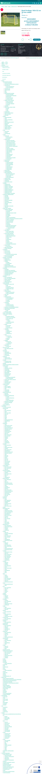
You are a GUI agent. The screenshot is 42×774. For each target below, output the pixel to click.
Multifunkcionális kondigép (10, 226)
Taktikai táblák (8, 176)
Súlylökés (6, 124)
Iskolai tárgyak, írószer (8, 425)
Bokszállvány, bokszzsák (9, 401)
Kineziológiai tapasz (9, 102)
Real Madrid (5, 423)
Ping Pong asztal (7, 253)
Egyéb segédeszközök (10, 177)
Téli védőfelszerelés (8, 353)
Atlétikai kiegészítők (8, 117)
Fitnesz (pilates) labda (10, 231)
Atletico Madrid (5, 465)
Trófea (7, 110)
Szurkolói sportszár (8, 431)
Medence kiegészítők (8, 281)
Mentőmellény (7, 372)
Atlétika (4, 116)
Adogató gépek (8, 323)
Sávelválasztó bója (8, 373)
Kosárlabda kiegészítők (8, 273)
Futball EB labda (9, 169)
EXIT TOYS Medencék (8, 277)
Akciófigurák (7, 441)
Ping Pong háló (7, 250)
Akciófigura (6, 597)
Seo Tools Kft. (39, 57)
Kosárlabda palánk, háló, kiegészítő (11, 271)
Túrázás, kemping (6, 384)
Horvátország (5, 619)
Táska (6, 418)
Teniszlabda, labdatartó (10, 316)
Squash (6, 324)
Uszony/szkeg (5, 699)
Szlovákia (4, 661)
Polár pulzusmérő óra (9, 87)
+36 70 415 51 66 (3, 49)
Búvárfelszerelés (7, 374)
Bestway (4, 709)
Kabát (6, 411)
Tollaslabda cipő (9, 333)
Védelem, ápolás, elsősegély (9, 100)
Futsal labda (8, 165)
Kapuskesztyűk (8, 158)
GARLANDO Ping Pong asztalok (11, 254)
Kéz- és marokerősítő (9, 220)
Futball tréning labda (9, 162)
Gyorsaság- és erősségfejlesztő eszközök (11, 84)
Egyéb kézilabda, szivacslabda (10, 193)
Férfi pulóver (7, 724)
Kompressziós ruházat (8, 181)
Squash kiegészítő (9, 327)
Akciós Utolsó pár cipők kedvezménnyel (9, 680)
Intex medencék (7, 280)
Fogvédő (7, 396)
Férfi (4, 720)
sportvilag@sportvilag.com (5, 51)
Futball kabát (8, 156)
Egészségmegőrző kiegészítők (11, 95)
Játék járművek (7, 309)
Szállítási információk (21, 46)
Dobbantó (4, 761)
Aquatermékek (7, 370)
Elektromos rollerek (8, 311)
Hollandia (4, 620)
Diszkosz (6, 120)
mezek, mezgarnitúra (8, 663)
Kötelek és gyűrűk (6, 763)
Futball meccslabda (9, 163)
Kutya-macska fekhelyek (7, 693)
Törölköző (6, 438)
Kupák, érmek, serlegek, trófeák (10, 107)
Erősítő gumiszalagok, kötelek (11, 212)
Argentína (4, 594)
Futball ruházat (7, 139)
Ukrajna (4, 671)
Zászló (6, 417)
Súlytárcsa (8, 223)
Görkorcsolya (8, 286)
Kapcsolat (39, 0)
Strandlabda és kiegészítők (10, 377)
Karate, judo (7, 403)
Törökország (5, 672)
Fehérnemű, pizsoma (8, 453)
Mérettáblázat (4, 77)
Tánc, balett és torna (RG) (9, 348)
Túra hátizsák (7, 389)
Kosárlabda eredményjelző (9, 272)
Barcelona (5, 443)
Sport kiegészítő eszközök (7, 81)
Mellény (6, 743)
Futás (4, 130)
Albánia (4, 673)
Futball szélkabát (9, 150)
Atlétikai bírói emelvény (8, 125)
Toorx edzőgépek (9, 210)
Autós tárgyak (7, 432)
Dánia (4, 665)
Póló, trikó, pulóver (8, 412)
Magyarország (5, 408)
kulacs (6, 415)
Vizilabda (6, 366)
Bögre (6, 648)
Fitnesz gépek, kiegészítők (9, 233)
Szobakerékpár (8, 239)
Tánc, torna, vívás (6, 347)
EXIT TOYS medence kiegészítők (10, 278)
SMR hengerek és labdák (9, 247)
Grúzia (4, 658)
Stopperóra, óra (7, 88)
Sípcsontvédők (7, 170)
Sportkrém (8, 104)
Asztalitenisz (5, 249)
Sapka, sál (6, 433)
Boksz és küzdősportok (7, 392)
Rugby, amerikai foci (6, 404)
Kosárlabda (7, 269)
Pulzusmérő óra (7, 85)
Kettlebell (7, 216)
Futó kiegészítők (7, 133)
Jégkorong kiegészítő (8, 358)
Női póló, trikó (7, 717)
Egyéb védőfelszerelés (10, 400)
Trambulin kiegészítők (9, 304)
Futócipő (6, 132)
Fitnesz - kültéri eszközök (7, 312)
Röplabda (6, 261)
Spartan (4, 708)
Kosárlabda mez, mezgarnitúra (10, 270)
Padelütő (7, 339)
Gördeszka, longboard (10, 287)
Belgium (4, 610)
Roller (7, 285)
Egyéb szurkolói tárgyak (9, 419)
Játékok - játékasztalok (7, 686)
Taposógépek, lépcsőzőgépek (11, 243)
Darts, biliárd (7, 289)
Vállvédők (6, 207)
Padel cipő (8, 338)
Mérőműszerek (8, 96)
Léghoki (6, 295)
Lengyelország (5, 623)
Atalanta (4, 593)
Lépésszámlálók (7, 89)
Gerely (6, 118)
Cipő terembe (8, 138)
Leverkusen (5, 496)
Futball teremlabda (9, 166)
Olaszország (5, 631)
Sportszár (7, 147)
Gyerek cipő (7, 738)
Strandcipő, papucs (8, 381)
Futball (9, 6)
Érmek (7, 109)
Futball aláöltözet (9, 155)
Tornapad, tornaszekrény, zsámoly (9, 762)
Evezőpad (7, 241)
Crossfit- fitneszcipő (8, 248)
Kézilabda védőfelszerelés (9, 189)
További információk (5, 66)
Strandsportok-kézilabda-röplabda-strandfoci (10, 364)
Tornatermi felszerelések (6, 753)
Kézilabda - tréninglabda (9, 186)
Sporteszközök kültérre (7, 687)
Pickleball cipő (8, 343)
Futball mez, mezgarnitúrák (10, 141)
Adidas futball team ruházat (11, 143)
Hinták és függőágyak (10, 297)
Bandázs (7, 399)
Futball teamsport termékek (10, 157)
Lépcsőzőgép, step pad (10, 234)
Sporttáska (6, 115)
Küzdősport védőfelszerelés (9, 395)
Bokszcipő (6, 393)
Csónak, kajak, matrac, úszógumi (10, 379)
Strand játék (7, 376)
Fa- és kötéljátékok (9, 299)
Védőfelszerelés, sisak (10, 288)
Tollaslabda (8, 332)
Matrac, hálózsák (7, 386)
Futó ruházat (7, 131)
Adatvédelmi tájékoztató (6, 75)
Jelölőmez (8, 153)
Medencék (5, 276)
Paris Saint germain (6, 470)
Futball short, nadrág (9, 148)
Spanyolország (5, 638)
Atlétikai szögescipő (8, 127)
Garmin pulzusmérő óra (10, 86)
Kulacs (6, 92)
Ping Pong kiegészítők (8, 256)
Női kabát (6, 719)
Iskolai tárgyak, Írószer (8, 616)
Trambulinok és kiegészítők (7, 681)
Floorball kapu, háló (8, 362)
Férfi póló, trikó (7, 723)
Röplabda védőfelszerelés (9, 265)
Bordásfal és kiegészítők (7, 764)
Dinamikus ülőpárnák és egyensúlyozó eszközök (14, 218)
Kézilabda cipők (7, 184)
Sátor (5, 388)
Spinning (7, 240)
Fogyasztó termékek (9, 97)
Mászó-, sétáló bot (8, 387)
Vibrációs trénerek (9, 242)
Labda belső (7, 757)
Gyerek (4, 732)
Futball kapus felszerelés (10, 140)
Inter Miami (5, 662)
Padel (6, 334)
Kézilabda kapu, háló (8, 192)
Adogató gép (10, 342)
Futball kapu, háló (14, 6)
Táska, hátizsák (7, 557)
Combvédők (7, 201)
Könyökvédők (7, 197)
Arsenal (4, 541)
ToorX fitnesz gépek (11, 227)
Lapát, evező (5, 696)
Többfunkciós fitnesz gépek (10, 235)
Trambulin (8, 303)
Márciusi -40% (4, 677)
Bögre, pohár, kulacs (8, 434)
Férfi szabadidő (7, 731)
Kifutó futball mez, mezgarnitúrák (11, 146)
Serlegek (7, 108)
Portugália (5, 599)
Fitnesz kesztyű (8, 246)
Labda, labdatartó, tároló (7, 754)
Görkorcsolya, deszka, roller (9, 284)
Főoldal (2, 6)
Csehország (5, 664)
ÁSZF (19, 48)
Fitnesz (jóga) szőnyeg (10, 232)
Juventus (4, 561)
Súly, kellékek (8, 215)
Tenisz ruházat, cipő (9, 318)
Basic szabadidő (7, 740)
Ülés (3, 701)
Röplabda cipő (7, 258)
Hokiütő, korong (7, 357)
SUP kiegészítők (4, 695)
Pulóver (6, 566)
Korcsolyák (5, 684)
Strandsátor (7, 380)
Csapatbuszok (7, 442)
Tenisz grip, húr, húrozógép (10, 317)
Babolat (9, 320)
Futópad (7, 238)
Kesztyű (6, 746)
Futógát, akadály (7, 126)
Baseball (4, 363)
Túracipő (6, 385)
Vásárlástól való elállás (21, 49)
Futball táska (7, 180)
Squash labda (8, 325)
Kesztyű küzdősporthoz (10, 397)
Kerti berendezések (8, 296)
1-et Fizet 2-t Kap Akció (7, 407)
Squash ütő (8, 326)
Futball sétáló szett (9, 154)
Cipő (5, 409)
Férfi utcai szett (7, 725)
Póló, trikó (6, 440)
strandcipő (5, 703)
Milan (4, 573)
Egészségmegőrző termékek (9, 93)
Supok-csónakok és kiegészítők (8, 678)
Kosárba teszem (37, 39)
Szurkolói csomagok (6, 649)
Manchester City (6, 524)
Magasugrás (7, 123)
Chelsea (4, 531)
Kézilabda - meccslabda (9, 187)
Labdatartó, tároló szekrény (9, 756)
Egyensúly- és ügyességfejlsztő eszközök (11, 307)
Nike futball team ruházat (10, 142)
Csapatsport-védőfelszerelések (8, 194)
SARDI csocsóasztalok (10, 293)
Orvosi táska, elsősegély (10, 103)
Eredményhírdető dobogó (9, 112)
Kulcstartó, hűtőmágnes (9, 484)
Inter (4, 586)
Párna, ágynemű (7, 435)
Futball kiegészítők (8, 171)
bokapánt (4, 704)
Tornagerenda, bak (6, 769)
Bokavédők (6, 196)
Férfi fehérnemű (7, 730)
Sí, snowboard (7, 355)
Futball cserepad (7, 178)
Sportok (6, 6)
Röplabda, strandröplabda (7, 257)
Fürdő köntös (7, 369)
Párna (6, 416)
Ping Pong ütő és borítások (9, 255)
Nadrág (6, 457)
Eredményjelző (7, 111)
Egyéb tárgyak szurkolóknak (8, 650)
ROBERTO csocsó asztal (10, 292)
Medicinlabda (7, 758)
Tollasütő (7, 330)
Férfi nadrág (7, 727)
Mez (5, 742)
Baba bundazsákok (6, 685)
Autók (7, 310)
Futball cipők (7, 135)
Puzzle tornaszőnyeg (6, 772)
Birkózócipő (7, 394)
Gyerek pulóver (7, 734)
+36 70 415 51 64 (3, 48)
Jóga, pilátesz (7, 230)
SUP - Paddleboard (8, 371)
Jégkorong (5, 356)
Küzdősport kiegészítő (8, 402)
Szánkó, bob (7, 354)
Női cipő (6, 716)
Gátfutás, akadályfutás (8, 119)
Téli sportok (5, 350)
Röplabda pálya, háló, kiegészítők (10, 266)
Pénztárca (6, 456)
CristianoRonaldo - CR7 (7, 676)
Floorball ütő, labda (8, 361)
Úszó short (6, 458)
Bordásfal (4, 692)
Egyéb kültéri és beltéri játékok (10, 308)
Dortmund (5, 497)
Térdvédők (6, 195)
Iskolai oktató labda (8, 755)
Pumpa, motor (5, 700)
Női (3, 715)
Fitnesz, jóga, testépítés (7, 208)
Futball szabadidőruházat (10, 149)
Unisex (4, 739)
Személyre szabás (21, 47)
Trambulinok (7, 302)
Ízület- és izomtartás (9, 101)
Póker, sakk (6, 294)
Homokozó (8, 301)
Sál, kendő (6, 741)
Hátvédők (6, 203)
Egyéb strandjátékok (9, 378)
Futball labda (7, 161)
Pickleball (6, 340)
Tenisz (6, 315)
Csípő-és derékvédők (8, 202)
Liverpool (4, 550)
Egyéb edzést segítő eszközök (11, 225)
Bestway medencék (8, 279)
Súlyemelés (8, 211)
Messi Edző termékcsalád (10, 173)
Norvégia (4, 674)
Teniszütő (7, 319)
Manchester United (6, 508)
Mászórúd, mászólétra (7, 765)
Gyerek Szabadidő (8, 735)
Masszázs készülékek (9, 94)
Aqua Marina (5, 707)
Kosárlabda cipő (7, 274)
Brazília (4, 612)
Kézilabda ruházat (8, 185)
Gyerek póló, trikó (7, 733)
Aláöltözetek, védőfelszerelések (8, 750)
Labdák (4, 689)
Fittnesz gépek (5, 688)
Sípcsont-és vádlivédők (8, 200)
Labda (6, 439)
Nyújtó (4, 770)
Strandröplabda (8, 263)
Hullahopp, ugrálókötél (10, 219)
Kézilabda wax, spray (8, 188)
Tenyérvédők (7, 199)
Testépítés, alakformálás (9, 209)
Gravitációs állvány (9, 99)
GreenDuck (5, 710)
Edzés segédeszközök (8, 172)
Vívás (5, 349)
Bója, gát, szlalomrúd (9, 174)
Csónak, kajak (5, 711)
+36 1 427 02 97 (3, 50)
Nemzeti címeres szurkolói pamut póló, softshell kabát (12, 679)
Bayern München (6, 478)
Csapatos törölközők (6, 694)
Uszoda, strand (5, 365)
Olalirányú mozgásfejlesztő (10, 217)
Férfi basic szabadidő (8, 726)
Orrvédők (6, 204)
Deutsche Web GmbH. (33, 57)
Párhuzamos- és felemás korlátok (8, 771)
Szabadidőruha (7, 420)
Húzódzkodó (8, 224)
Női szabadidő (7, 718)
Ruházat (3, 712)
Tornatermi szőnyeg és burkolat (8, 766)
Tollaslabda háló (9, 331)
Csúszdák (7, 300)
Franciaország (5, 617)
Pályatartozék (8, 335)
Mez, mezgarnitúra (8, 410)
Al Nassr (4, 669)
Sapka (6, 747)
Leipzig (4, 507)
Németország (5, 624)
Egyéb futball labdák (9, 164)
